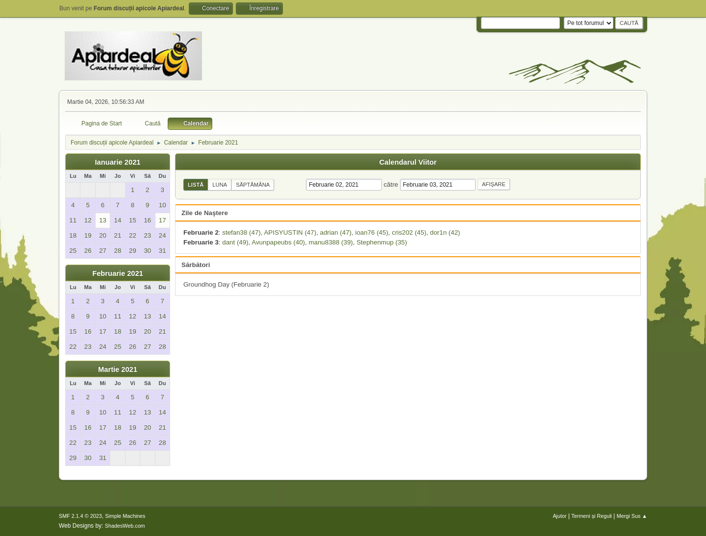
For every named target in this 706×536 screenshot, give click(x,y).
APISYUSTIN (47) (290, 232)
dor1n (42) (445, 232)
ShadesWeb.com (125, 526)
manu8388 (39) (330, 242)
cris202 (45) (409, 232)
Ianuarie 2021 (118, 162)
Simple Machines (125, 516)
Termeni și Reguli (591, 516)
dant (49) (235, 242)
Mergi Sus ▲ (632, 516)
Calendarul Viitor (407, 162)
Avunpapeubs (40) (278, 242)
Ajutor (559, 516)
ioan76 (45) (371, 232)
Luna (219, 185)
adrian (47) (336, 232)
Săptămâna (253, 185)
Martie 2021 (117, 369)
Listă (195, 185)
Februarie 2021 (117, 273)
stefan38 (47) (241, 232)
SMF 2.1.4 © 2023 (80, 516)
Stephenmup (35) (381, 242)
